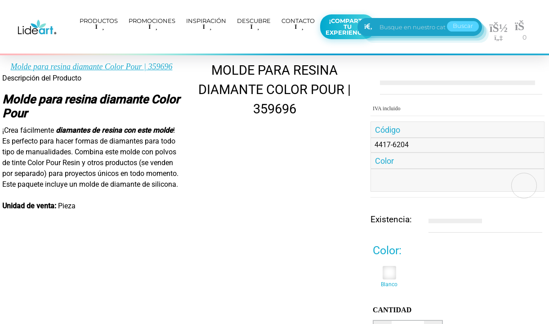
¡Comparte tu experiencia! (348, 26)
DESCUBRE (254, 23)
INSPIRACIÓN (206, 23)
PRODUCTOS (99, 23)
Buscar (463, 25)
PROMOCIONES (152, 23)
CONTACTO (298, 23)
